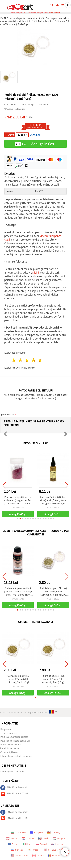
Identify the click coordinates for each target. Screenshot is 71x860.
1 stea (14, 360)
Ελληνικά (36, 832)
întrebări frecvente (10, 748)
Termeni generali (8, 733)
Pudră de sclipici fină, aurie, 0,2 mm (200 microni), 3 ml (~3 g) (17, 679)
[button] (17, 518)
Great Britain (52, 849)
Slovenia (17, 849)
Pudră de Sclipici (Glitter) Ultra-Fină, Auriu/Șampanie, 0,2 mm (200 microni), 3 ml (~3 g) (53, 592)
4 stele (33, 360)
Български (18, 832)
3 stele (27, 360)
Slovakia (57, 844)
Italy (27, 844)
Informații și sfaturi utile (12, 771)
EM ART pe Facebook (14, 787)
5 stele (40, 360)
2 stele (20, 360)
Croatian (28, 838)
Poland (41, 844)
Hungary (59, 838)
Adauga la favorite (14, 109)
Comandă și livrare (9, 752)
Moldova (54, 855)
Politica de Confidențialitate (14, 736)
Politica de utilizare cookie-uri (15, 740)
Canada (38, 855)
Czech (43, 838)
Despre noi (5, 729)
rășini (35, 272)
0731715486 (54, 13)
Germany (53, 832)
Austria (11, 838)
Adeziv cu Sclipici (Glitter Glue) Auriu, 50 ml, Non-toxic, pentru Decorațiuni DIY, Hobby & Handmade (53, 500)
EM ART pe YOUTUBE (14, 793)
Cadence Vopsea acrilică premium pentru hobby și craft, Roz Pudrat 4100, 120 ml (18, 592)
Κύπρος (33, 849)
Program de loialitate (10, 744)
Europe (13, 844)
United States (19, 855)
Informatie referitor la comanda (16, 756)
